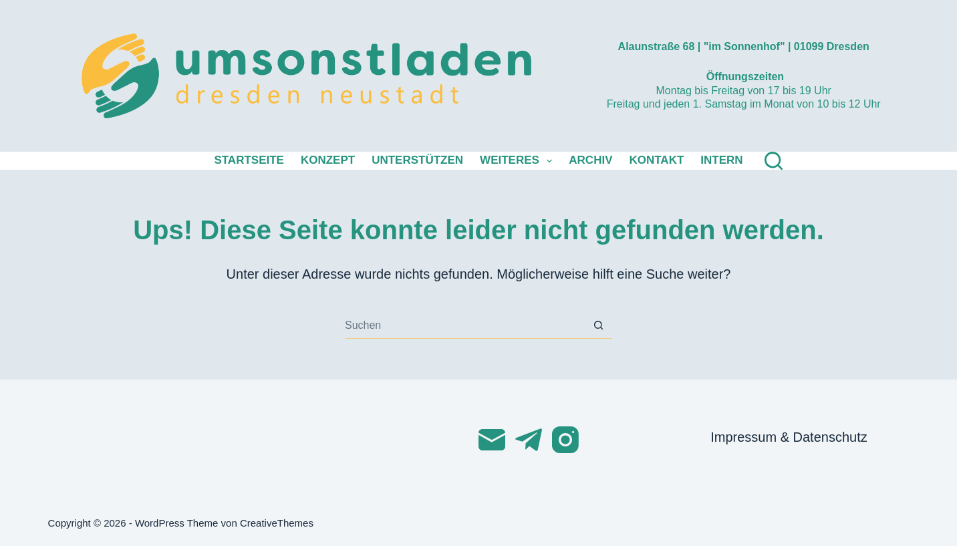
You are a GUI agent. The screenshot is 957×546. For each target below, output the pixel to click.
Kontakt (656, 160)
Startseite (249, 160)
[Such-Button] (598, 325)
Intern (721, 160)
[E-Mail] (492, 439)
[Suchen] (774, 161)
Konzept (328, 160)
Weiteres (518, 161)
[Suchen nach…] (465, 325)
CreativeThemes (276, 523)
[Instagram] (565, 439)
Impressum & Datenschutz (788, 437)
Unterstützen (417, 160)
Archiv (590, 160)
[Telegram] (528, 439)
